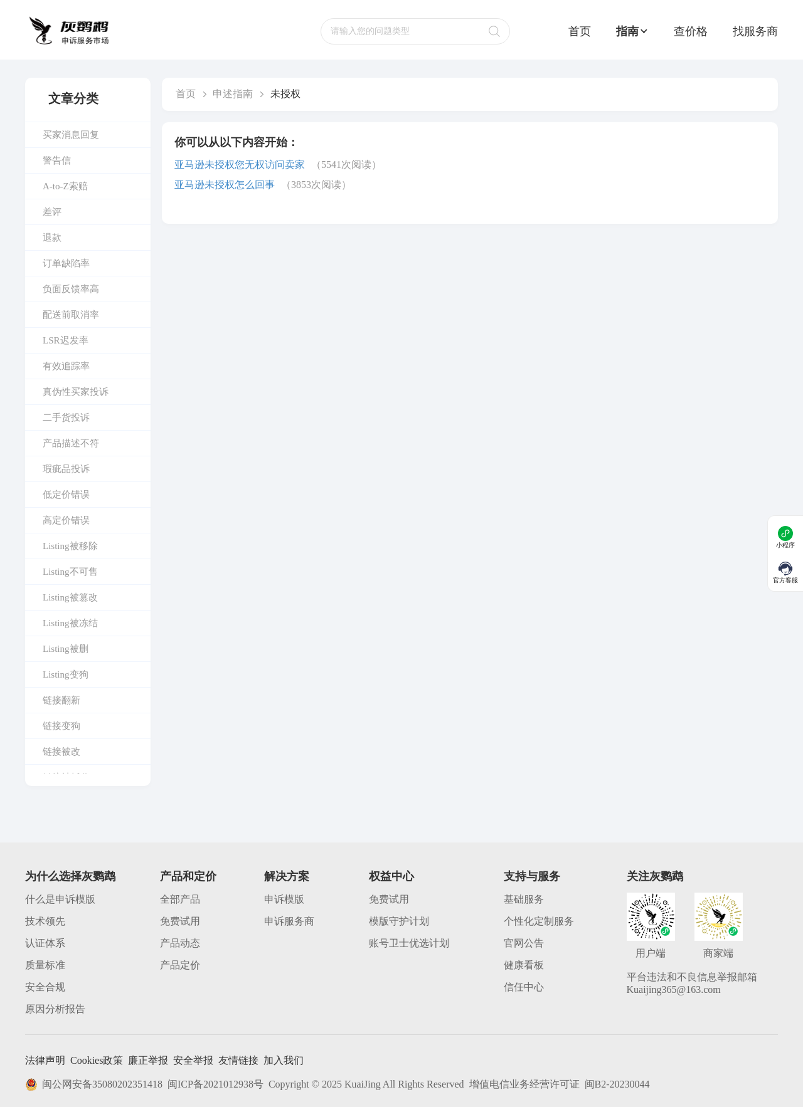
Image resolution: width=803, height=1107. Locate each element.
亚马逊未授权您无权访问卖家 (239, 164)
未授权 (285, 93)
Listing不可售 (70, 572)
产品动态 (180, 943)
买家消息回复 (71, 135)
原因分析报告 (55, 1009)
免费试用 (180, 921)
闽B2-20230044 (617, 1084)
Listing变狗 (65, 674)
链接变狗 (61, 726)
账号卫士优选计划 (409, 943)
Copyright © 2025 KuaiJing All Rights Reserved (366, 1084)
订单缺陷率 (66, 263)
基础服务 (524, 899)
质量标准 (45, 965)
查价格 (691, 31)
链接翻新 (61, 700)
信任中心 (524, 987)
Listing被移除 (70, 546)
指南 (632, 31)
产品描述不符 (71, 443)
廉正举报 (148, 1060)
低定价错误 (66, 495)
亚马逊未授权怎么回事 (224, 184)
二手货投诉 (66, 417)
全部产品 (180, 899)
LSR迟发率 (65, 340)
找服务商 (755, 31)
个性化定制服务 (539, 921)
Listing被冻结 (70, 623)
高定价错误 (66, 520)
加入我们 (283, 1060)
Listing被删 (65, 649)
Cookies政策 (96, 1060)
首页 (579, 31)
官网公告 (524, 943)
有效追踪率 (66, 366)
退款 (52, 238)
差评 (52, 212)
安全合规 (45, 987)
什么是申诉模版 (60, 899)
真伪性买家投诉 (76, 392)
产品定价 (180, 965)
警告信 (57, 160)
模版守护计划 (399, 921)
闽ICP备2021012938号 (215, 1084)
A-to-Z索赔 (65, 186)
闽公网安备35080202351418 (93, 1084)
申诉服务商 (289, 921)
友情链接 (238, 1060)
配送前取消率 (71, 315)
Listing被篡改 (70, 597)
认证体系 (45, 943)
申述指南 (233, 93)
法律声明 (45, 1060)
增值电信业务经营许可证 (524, 1084)
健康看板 (524, 965)
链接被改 (61, 752)
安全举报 (193, 1060)
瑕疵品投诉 (66, 469)
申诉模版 (284, 899)
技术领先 (45, 921)
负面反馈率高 (71, 289)
